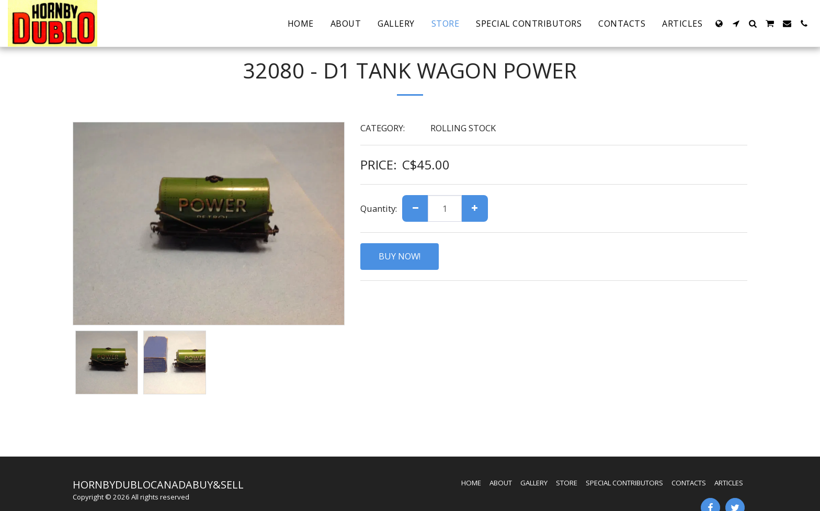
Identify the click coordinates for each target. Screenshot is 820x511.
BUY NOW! (399, 256)
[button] (736, 23)
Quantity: (378, 208)
